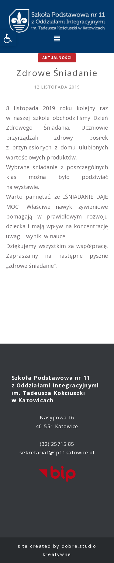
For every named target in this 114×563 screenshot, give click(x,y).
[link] (8, 38)
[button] (57, 38)
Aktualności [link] (56, 57)
